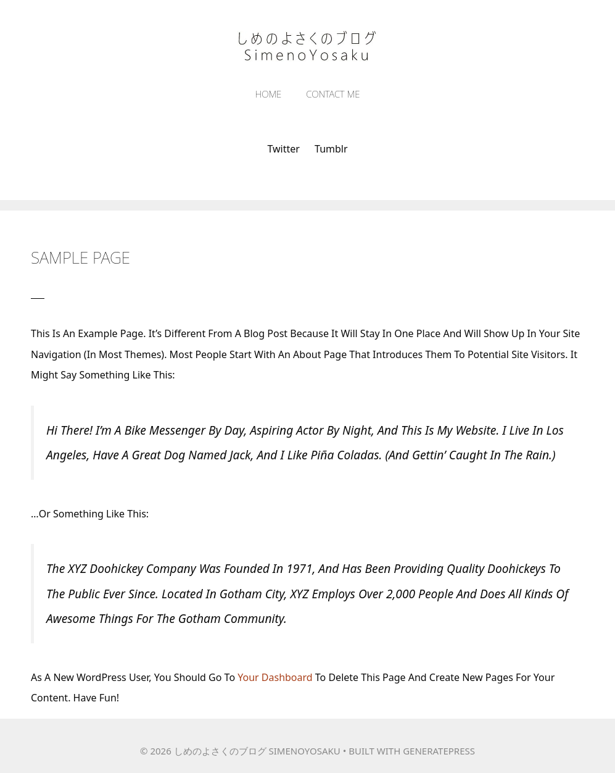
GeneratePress (439, 751)
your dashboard (274, 677)
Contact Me (333, 94)
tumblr (331, 149)
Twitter (283, 149)
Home (268, 94)
